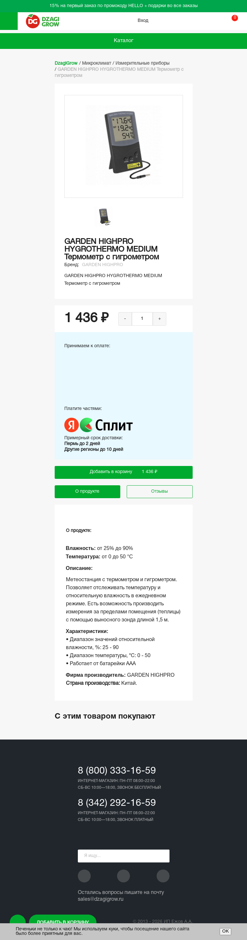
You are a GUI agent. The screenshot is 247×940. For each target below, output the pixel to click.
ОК (225, 931)
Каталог (123, 41)
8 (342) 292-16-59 (117, 803)
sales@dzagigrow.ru (101, 899)
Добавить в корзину (63, 923)
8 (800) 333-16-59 (117, 771)
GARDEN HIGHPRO (102, 265)
